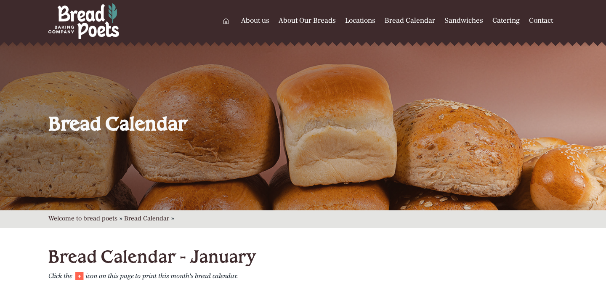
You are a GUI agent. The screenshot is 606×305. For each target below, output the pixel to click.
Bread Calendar (410, 21)
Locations (360, 21)
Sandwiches (463, 21)
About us (255, 21)
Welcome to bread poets (82, 219)
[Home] (107, 21)
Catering (506, 21)
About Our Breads (307, 21)
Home (226, 21)
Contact (541, 21)
